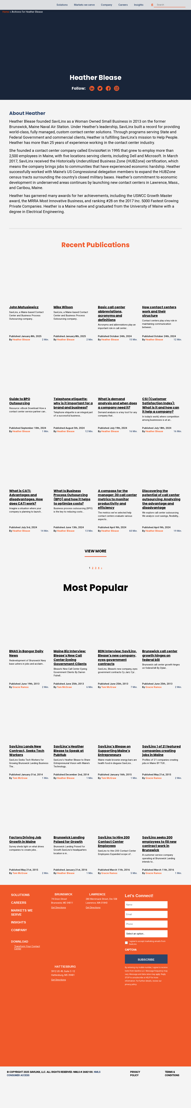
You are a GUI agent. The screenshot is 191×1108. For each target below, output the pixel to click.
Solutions (62, 4)
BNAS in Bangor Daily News (32, 673)
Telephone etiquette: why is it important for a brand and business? (74, 411)
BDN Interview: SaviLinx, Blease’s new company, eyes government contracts (116, 679)
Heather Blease (27, 345)
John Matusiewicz (29, 312)
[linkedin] (91, 88)
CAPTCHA (132, 976)
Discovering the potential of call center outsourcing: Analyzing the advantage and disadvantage (155, 516)
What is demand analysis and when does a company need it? (116, 411)
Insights (138, 4)
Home (5, 11)
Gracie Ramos (27, 711)
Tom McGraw (67, 711)
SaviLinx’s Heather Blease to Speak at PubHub (71, 775)
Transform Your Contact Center (27, 972)
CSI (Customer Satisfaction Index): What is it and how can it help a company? (155, 413)
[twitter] (100, 88)
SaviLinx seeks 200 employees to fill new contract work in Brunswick (156, 869)
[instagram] (116, 88)
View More (95, 570)
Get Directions (60, 934)
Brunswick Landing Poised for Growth (71, 865)
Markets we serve (84, 4)
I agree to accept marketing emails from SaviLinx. (149, 969)
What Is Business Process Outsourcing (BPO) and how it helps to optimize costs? (73, 513)
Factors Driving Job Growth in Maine (31, 865)
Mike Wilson (66, 312)
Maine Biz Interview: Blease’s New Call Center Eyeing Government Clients (72, 677)
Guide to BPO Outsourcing (25, 407)
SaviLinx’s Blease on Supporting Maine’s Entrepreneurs (114, 775)
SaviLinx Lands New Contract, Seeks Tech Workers (32, 775)
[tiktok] (177, 1047)
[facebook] (108, 88)
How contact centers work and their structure (156, 316)
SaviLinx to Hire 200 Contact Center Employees (114, 867)
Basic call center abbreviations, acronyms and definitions (111, 318)
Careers (123, 4)
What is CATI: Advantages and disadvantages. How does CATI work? (32, 511)
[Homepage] (11, 5)
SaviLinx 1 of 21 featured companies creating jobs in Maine (157, 775)
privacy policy (142, 1012)
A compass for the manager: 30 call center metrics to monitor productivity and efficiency (115, 513)
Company (106, 4)
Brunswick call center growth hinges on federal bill (157, 675)
